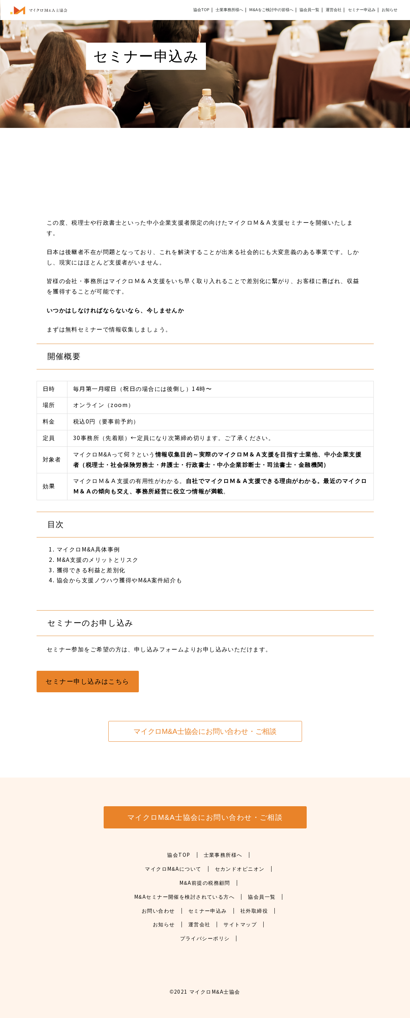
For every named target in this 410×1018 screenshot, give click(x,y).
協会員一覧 (309, 10)
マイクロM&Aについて (173, 869)
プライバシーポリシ (205, 938)
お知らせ (389, 10)
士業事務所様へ (223, 855)
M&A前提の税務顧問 (204, 883)
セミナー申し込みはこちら (87, 681)
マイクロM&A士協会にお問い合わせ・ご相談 (205, 731)
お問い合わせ (158, 911)
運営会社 (333, 10)
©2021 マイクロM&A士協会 (205, 992)
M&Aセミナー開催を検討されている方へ (184, 897)
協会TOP (201, 10)
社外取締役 (254, 911)
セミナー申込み (362, 10)
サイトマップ (240, 924)
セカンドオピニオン (240, 869)
